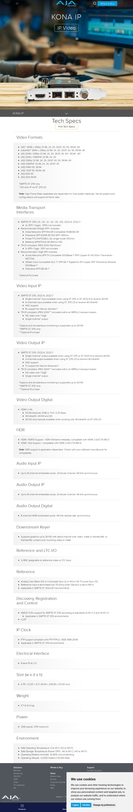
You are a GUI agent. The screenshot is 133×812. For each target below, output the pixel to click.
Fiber (16, 782)
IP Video (66, 27)
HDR (16, 779)
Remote (17, 770)
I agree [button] (75, 805)
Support (90, 767)
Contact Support (94, 770)
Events (53, 779)
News (52, 773)
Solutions (18, 767)
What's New (55, 776)
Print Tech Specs (66, 126)
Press (52, 785)
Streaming (18, 773)
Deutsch (59, 796)
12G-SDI (17, 776)
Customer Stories (57, 782)
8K (15, 788)
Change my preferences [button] (104, 805)
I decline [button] (86, 805)
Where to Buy (107, 3)
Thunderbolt (19, 785)
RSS (52, 788)
